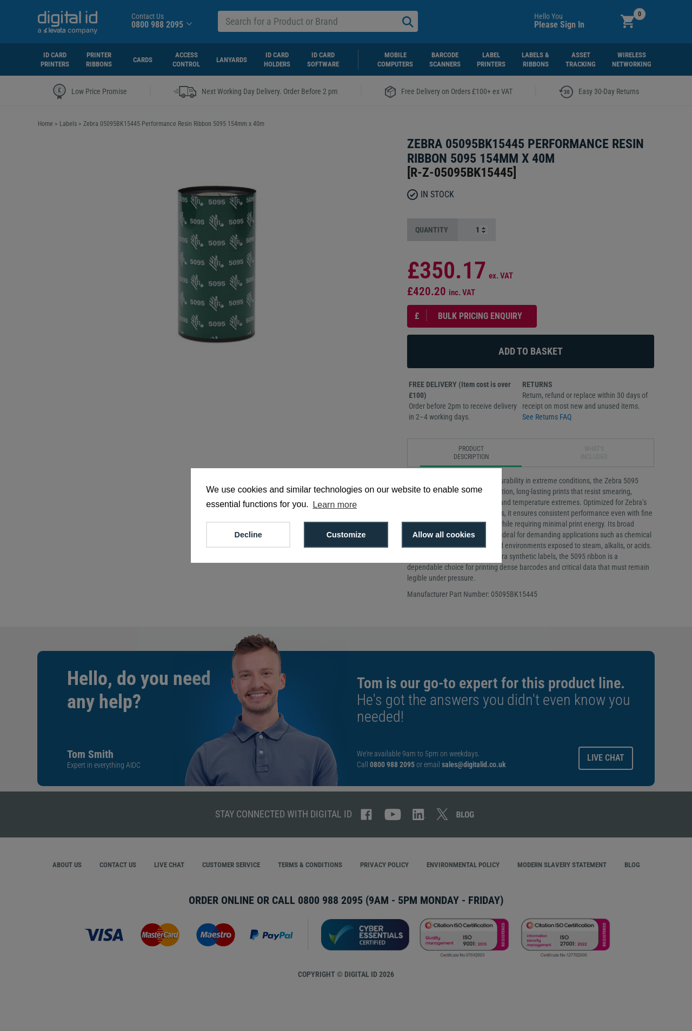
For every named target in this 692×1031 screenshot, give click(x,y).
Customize (346, 534)
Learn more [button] (334, 504)
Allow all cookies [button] (443, 534)
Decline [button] (248, 534)
